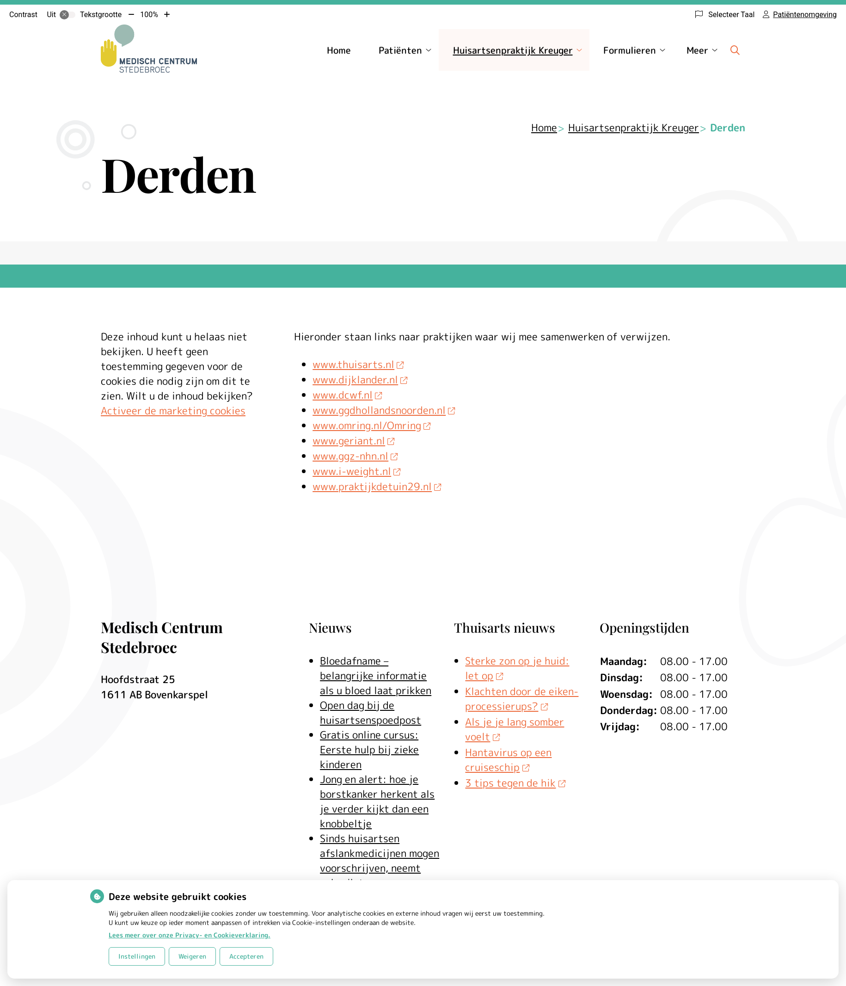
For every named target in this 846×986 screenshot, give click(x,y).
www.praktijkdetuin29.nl (377, 486)
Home (339, 49)
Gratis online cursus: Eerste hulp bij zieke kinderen (369, 749)
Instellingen (136, 956)
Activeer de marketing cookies (173, 410)
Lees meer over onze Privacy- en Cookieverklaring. (189, 935)
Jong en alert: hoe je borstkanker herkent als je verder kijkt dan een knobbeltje (377, 801)
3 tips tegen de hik (515, 783)
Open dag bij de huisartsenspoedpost (370, 712)
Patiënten (400, 49)
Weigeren (192, 956)
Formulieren (629, 49)
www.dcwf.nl (347, 395)
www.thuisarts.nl (358, 364)
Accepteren (246, 956)
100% (149, 14)
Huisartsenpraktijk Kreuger (513, 49)
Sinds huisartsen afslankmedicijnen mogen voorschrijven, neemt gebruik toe (379, 860)
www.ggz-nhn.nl (355, 456)
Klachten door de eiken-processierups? (521, 698)
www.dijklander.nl (360, 379)
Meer (697, 49)
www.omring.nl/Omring (371, 425)
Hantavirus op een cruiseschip (508, 759)
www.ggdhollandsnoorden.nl (384, 410)
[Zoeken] (735, 50)
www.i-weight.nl (356, 471)
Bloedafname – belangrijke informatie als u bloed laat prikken (375, 675)
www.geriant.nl (353, 440)
